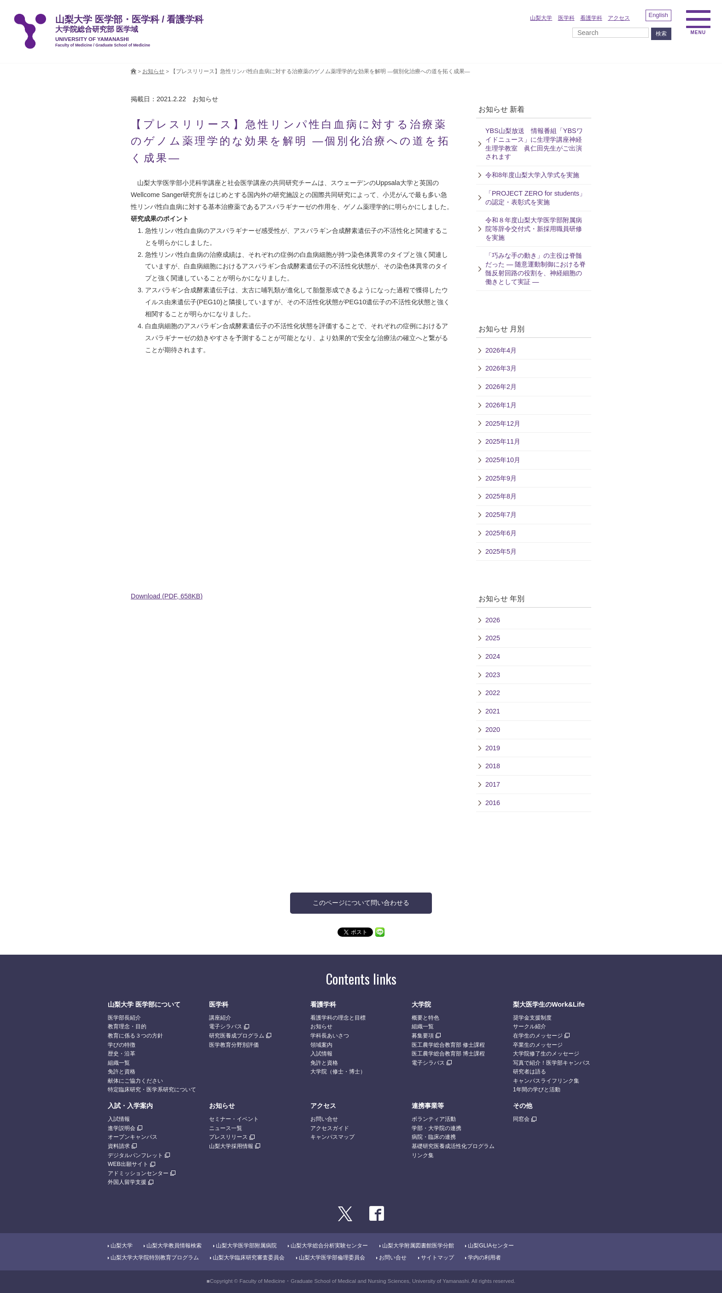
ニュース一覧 (225, 1128)
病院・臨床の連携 (434, 1137)
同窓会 (521, 1119)
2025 (492, 638)
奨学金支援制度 (532, 1018)
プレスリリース (228, 1137)
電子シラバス (225, 1026)
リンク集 (423, 1155)
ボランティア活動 (434, 1119)
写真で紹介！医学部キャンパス (551, 1063)
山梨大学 (541, 18)
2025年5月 (501, 551)
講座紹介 (220, 1018)
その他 (522, 1105)
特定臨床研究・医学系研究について (152, 1089)
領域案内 (321, 1045)
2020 (492, 729)
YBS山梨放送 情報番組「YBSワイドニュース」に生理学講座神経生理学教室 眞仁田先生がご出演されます (534, 143)
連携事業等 (428, 1105)
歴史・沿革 (121, 1053)
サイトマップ (437, 1257)
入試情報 (321, 1053)
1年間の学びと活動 (536, 1089)
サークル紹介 (529, 1026)
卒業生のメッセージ (538, 1045)
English (658, 15)
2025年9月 (501, 478)
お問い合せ (324, 1119)
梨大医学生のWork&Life (549, 1004)
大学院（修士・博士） (338, 1071)
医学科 (566, 18)
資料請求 (119, 1146)
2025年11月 (502, 441)
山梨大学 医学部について (144, 1004)
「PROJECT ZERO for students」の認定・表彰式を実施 (535, 198)
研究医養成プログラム (236, 1035)
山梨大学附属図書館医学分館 (418, 1245)
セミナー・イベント (234, 1119)
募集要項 (423, 1035)
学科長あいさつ (329, 1035)
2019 (492, 748)
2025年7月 (501, 514)
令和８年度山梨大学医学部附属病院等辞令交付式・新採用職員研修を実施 (533, 228)
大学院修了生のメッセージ (546, 1053)
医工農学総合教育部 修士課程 (448, 1045)
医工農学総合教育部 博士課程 (448, 1053)
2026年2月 (501, 386)
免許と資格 (121, 1071)
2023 (492, 674)
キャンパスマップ (332, 1137)
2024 (492, 656)
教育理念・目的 (127, 1026)
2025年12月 (502, 423)
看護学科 (591, 18)
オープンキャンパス (132, 1137)
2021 (492, 711)
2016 (492, 802)
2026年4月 (501, 350)
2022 (492, 692)
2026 (492, 620)
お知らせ (153, 71)
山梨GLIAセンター (491, 1245)
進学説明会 (121, 1128)
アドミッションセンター (138, 1173)
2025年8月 (501, 496)
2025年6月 (501, 533)
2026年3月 (501, 368)
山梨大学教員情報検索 (174, 1245)
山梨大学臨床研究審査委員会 (249, 1257)
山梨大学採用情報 (231, 1146)
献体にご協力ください (135, 1081)
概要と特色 (425, 1018)
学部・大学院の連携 (436, 1128)
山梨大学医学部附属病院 (246, 1245)
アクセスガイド (329, 1128)
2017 (492, 784)
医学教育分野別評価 (234, 1045)
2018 (492, 766)
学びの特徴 (121, 1045)
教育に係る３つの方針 (135, 1035)
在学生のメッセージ (538, 1035)
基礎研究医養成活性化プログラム (453, 1146)
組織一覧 (119, 1063)
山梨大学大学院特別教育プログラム (155, 1257)
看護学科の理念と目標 (338, 1018)
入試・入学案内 (130, 1105)
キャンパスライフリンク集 (546, 1081)
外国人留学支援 (127, 1182)
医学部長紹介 (124, 1018)
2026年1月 (501, 405)
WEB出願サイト (128, 1164)
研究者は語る (529, 1071)
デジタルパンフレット (135, 1155)
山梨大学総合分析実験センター (329, 1245)
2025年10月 (502, 460)
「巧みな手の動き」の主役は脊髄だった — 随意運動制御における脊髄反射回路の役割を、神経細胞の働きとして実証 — (535, 268)
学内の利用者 (484, 1257)
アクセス (619, 18)
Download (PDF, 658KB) (167, 596)
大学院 (421, 1004)
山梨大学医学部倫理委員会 (332, 1257)
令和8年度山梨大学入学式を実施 (532, 175)
